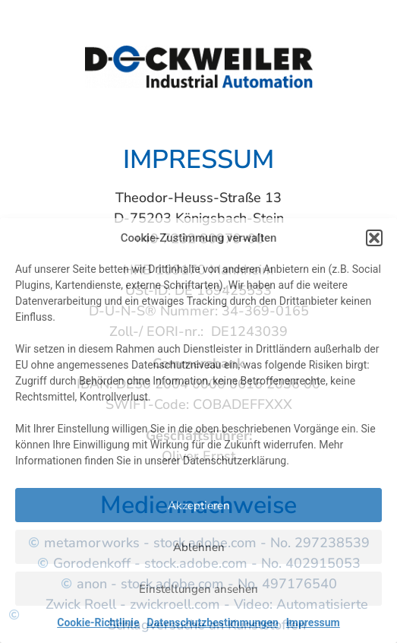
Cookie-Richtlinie (98, 622)
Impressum (313, 622)
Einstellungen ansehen (198, 589)
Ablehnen (199, 547)
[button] (374, 237)
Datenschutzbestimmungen (213, 622)
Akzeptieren (199, 505)
